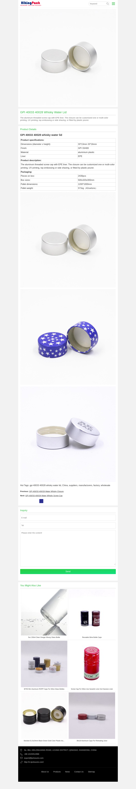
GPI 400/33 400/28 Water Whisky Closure (46, 491)
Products (57, 772)
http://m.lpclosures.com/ (34, 762)
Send (67, 571)
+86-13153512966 (31, 754)
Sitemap (91, 772)
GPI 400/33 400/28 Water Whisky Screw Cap (44, 496)
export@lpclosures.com (34, 758)
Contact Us (79, 772)
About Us (45, 772)
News (67, 772)
